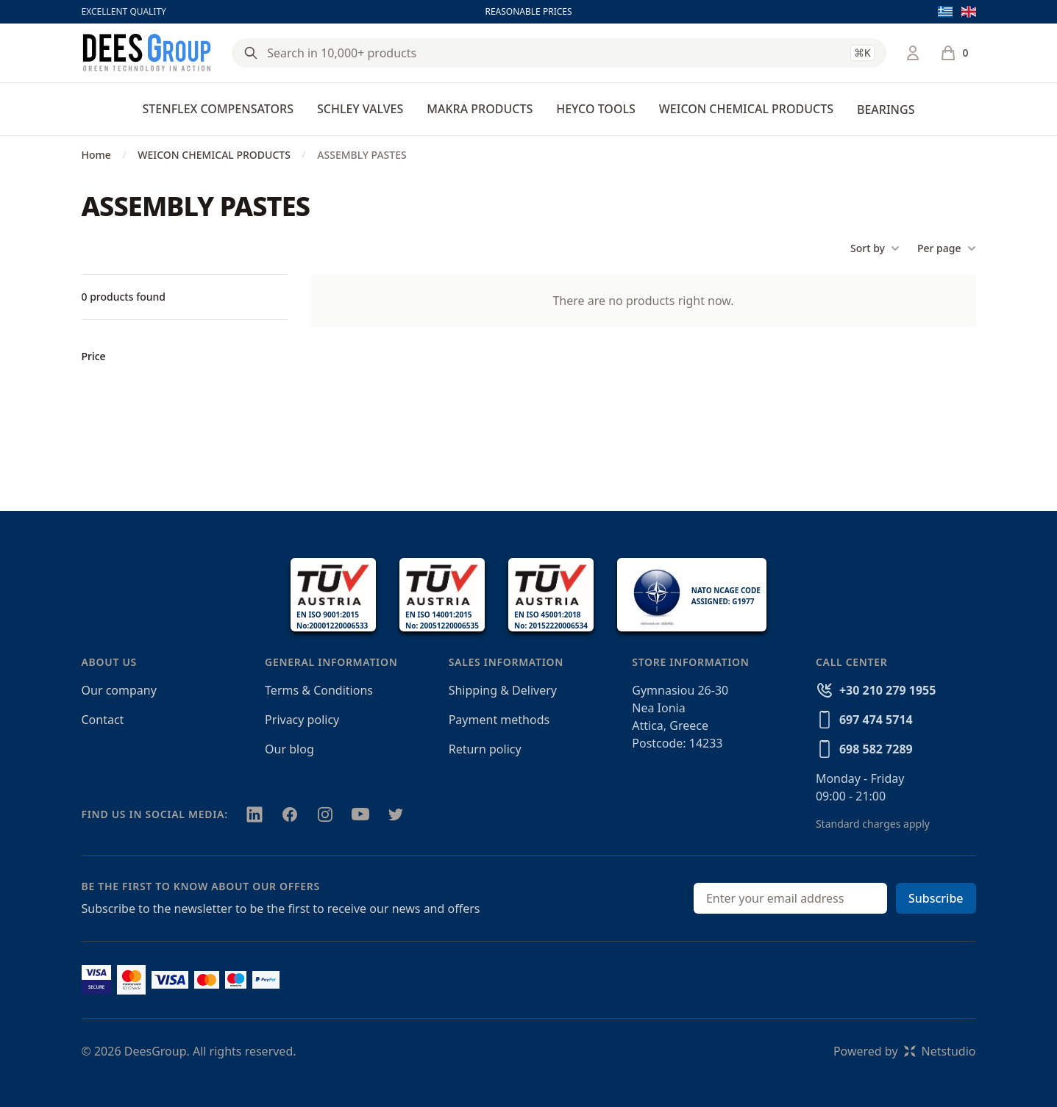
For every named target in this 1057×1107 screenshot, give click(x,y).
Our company (119, 690)
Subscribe (936, 898)
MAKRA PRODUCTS (480, 109)
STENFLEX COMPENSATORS (218, 109)
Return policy (485, 749)
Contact (103, 720)
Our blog (289, 749)
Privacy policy (302, 720)
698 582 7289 (876, 749)
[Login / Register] (913, 53)
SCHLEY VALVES (360, 109)
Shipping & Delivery (503, 690)
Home (96, 155)
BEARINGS (885, 109)
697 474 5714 (876, 720)
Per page (946, 248)
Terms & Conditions (319, 690)
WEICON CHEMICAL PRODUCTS (746, 109)
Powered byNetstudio (904, 1051)
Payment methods (499, 720)
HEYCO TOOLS (596, 109)
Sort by (875, 248)
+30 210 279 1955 (887, 690)
